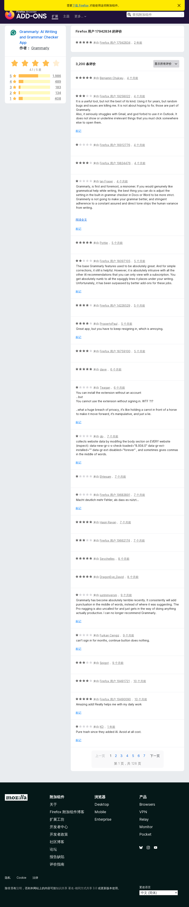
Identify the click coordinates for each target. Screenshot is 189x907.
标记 (78, 130)
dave (103, 369)
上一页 (100, 756)
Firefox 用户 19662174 (115, 540)
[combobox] (155, 14)
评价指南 (57, 864)
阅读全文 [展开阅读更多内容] (81, 219)
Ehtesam (105, 476)
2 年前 (138, 42)
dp (101, 436)
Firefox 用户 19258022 (115, 96)
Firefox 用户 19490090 (115, 699)
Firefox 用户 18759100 (115, 351)
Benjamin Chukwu (111, 78)
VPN (143, 812)
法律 (35, 877)
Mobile (100, 812)
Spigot (104, 663)
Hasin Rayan (108, 522)
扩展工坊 (57, 819)
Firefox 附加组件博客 (67, 812)
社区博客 (57, 842)
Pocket (145, 834)
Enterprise (102, 819)
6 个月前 (115, 369)
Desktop (101, 804)
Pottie (104, 242)
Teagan (105, 387)
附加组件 (57, 797)
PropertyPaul (108, 323)
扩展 (55, 16)
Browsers (147, 804)
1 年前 (111, 726)
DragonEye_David (112, 577)
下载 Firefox (80, 5)
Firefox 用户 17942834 (115, 42)
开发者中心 (59, 827)
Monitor (146, 827)
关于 (53, 804)
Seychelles (107, 558)
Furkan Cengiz (109, 635)
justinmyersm (108, 595)
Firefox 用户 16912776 (115, 145)
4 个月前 (132, 78)
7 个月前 (112, 436)
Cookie (21, 877)
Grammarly (40, 48)
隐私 (8, 877)
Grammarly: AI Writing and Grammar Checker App (38, 37)
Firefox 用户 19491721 (115, 681)
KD (102, 726)
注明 (19, 888)
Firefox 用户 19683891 (115, 494)
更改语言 (145, 887)
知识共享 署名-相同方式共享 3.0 (76, 888)
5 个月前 (117, 242)
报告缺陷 (57, 857)
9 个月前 (126, 595)
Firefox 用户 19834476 (115, 163)
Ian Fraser (106, 181)
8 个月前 (123, 558)
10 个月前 (139, 681)
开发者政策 (59, 834)
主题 (66, 16)
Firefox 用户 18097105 (115, 261)
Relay (144, 819)
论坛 (53, 849)
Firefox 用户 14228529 (115, 305)
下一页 (155, 756)
